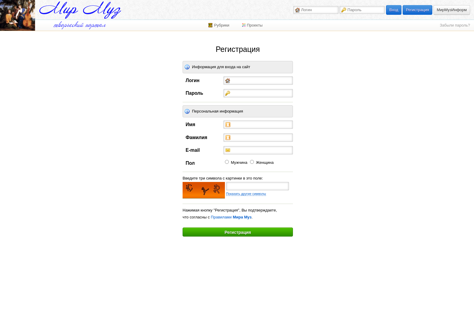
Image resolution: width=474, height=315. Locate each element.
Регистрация (417, 10)
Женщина (265, 162)
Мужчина (239, 162)
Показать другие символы (246, 194)
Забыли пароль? (455, 25)
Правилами (231, 217)
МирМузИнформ (452, 10)
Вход (393, 10)
